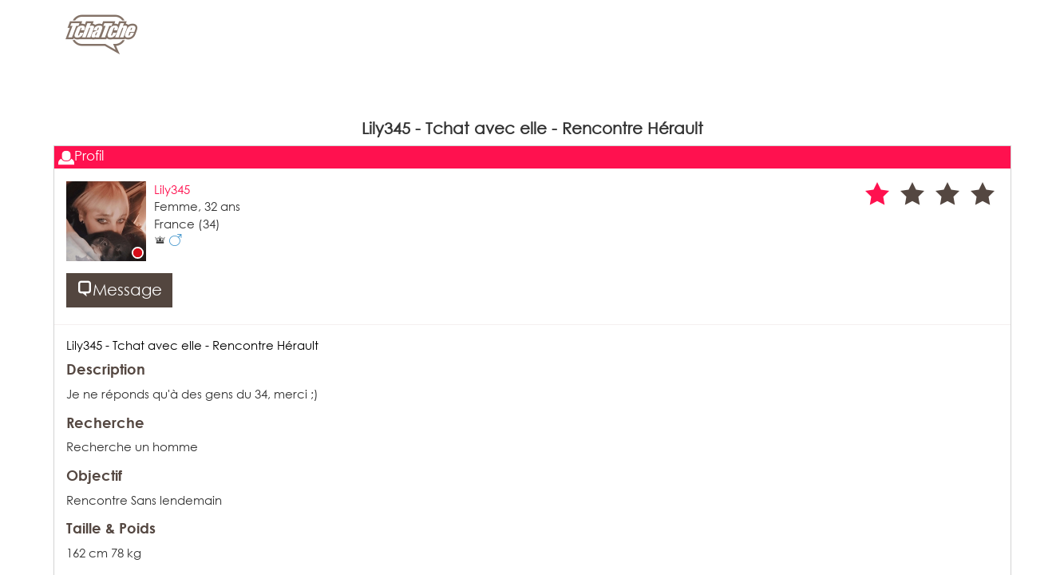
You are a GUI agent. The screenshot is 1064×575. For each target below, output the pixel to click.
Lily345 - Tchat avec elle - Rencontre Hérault (192, 345)
